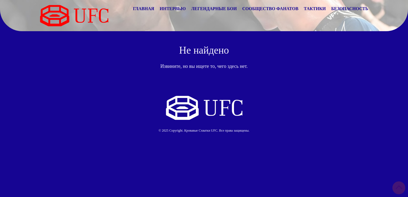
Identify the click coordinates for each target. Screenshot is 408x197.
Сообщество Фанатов (270, 8)
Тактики (315, 8)
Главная (143, 8)
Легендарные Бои (214, 8)
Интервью (173, 8)
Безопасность (349, 8)
